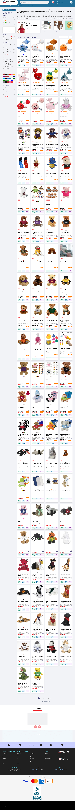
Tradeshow (32, 761)
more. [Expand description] (28, 60)
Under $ (5, 31)
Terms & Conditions (48, 758)
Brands (3, 756)
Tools (31, 760)
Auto (21, 5)
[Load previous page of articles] (35, 726)
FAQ (45, 756)
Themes (4, 755)
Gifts (47, 5)
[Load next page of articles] (39, 726)
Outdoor (67, 5)
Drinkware (34, 5)
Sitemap (61, 806)
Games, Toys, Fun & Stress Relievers (7, 13)
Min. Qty (9, 31)
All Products (5, 5)
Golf (50, 5)
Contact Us (46, 755)
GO (13, 30)
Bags (29, 5)
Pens (72, 5)
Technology (32, 758)
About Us (46, 753)
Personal (32, 756)
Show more (6, 54)
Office (63, 5)
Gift (17, 758)
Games (43, 5)
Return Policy (47, 760)
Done (13, 9)
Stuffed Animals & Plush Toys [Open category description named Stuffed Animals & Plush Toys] (37, 735)
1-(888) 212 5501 (35, 769)
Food (39, 5)
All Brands (12, 5)
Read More (70, 18)
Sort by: (56, 36)
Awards (25, 5)
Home (54, 5)
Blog (45, 761)
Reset (10, 9)
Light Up (58, 5)
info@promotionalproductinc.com (61, 769)
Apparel (17, 5)
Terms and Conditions (50, 806)
